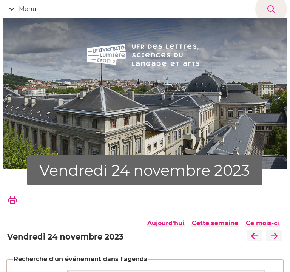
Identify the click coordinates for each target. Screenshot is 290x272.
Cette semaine (215, 223)
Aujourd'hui (165, 223)
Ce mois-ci (262, 223)
